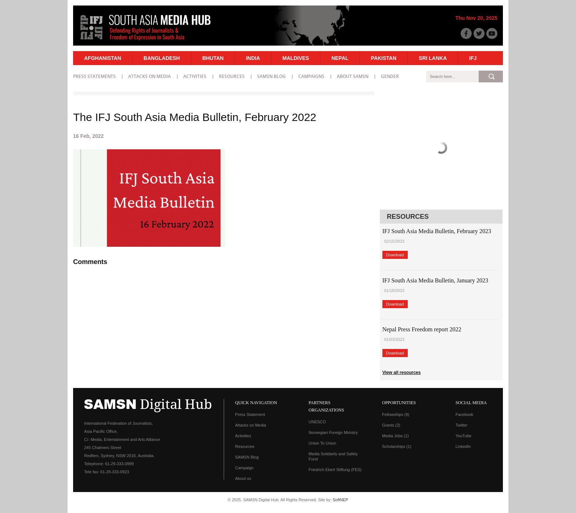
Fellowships (395, 414)
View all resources (401, 372)
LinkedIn (463, 446)
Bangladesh (162, 58)
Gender (390, 76)
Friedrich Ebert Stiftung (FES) (335, 469)
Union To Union (322, 443)
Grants (391, 425)
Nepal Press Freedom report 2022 (421, 329)
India (253, 58)
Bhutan (213, 58)
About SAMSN (352, 76)
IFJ (472, 58)
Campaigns (311, 76)
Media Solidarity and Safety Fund (333, 456)
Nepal (339, 58)
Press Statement (250, 414)
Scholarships (396, 446)
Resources (232, 76)
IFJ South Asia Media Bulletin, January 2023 (435, 280)
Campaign (244, 468)
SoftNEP (340, 500)
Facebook (464, 414)
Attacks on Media (149, 76)
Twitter (461, 425)
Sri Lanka (433, 58)
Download (395, 255)
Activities (194, 76)
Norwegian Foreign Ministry (333, 432)
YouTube (463, 436)
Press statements (94, 76)
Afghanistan (102, 58)
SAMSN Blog (271, 76)
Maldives (295, 58)
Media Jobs (395, 436)
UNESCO (317, 422)
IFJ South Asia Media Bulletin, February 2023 (436, 231)
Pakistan (383, 58)
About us (243, 478)
